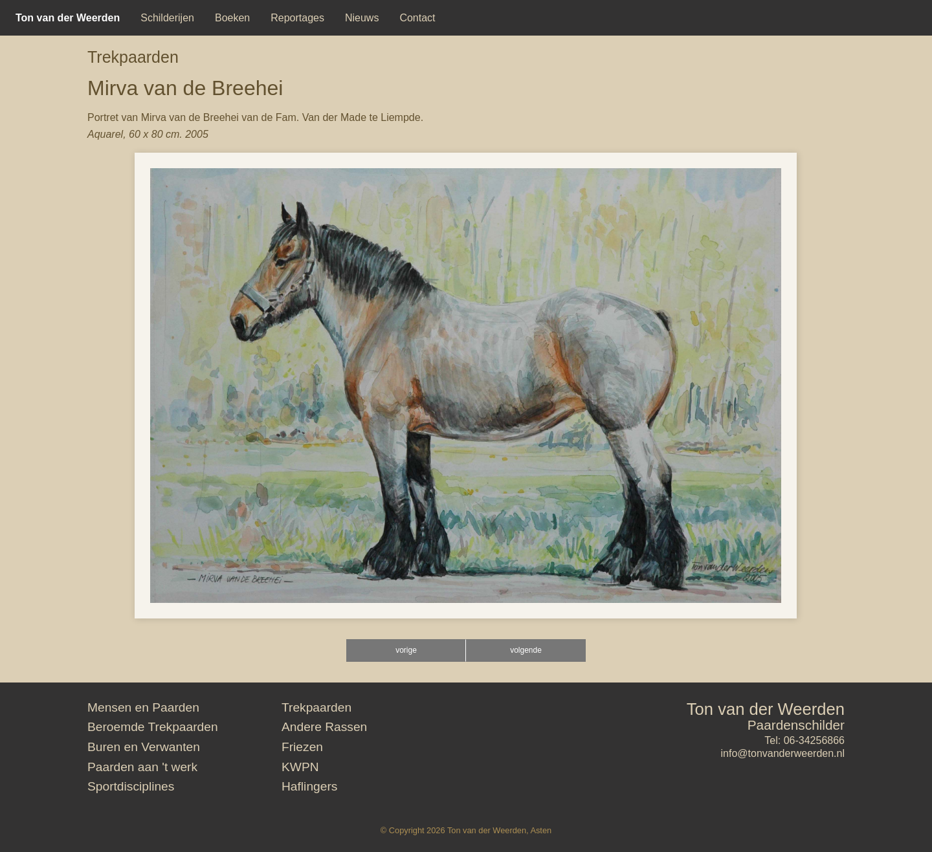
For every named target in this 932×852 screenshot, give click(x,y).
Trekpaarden (133, 57)
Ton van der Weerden (766, 709)
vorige (406, 650)
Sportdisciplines (130, 786)
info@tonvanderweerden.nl (783, 753)
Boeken (232, 17)
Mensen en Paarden (143, 707)
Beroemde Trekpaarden (152, 727)
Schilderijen (167, 17)
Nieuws (362, 17)
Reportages (297, 17)
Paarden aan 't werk (142, 767)
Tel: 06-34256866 (804, 740)
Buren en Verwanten (143, 747)
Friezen (302, 747)
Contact (417, 17)
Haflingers (309, 786)
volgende (526, 650)
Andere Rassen (324, 727)
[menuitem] (67, 17)
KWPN (300, 767)
